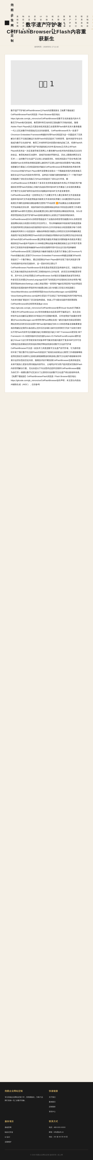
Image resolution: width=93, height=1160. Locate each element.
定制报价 (86, 21)
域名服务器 (51, 22)
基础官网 (17, 21)
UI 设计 (40, 19)
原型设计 (34, 21)
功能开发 (46, 21)
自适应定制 (29, 22)
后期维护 (57, 21)
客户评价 (69, 21)
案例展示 (63, 21)
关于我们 (74, 21)
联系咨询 (80, 21)
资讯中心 (52, 1111)
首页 (12, 18)
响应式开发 (23, 22)
